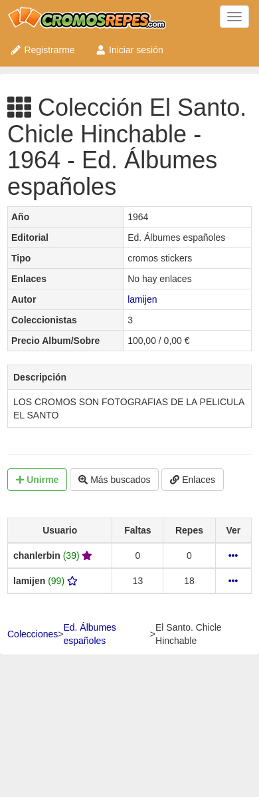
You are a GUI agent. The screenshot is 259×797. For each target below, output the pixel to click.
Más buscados (114, 479)
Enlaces (192, 479)
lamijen (142, 299)
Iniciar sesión (129, 50)
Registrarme (42, 50)
